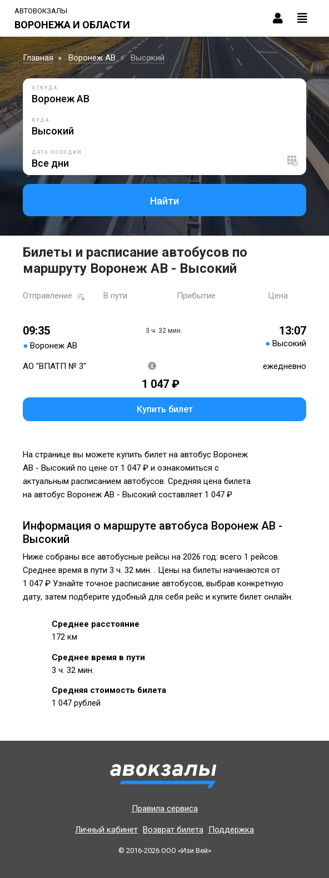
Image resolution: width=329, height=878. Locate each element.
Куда (40, 120)
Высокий (147, 58)
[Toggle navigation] (302, 18)
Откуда (45, 88)
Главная (38, 58)
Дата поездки (57, 152)
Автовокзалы (40, 11)
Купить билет (165, 409)
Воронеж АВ (92, 58)
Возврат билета (173, 830)
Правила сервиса (165, 809)
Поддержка (231, 830)
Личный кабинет (106, 830)
